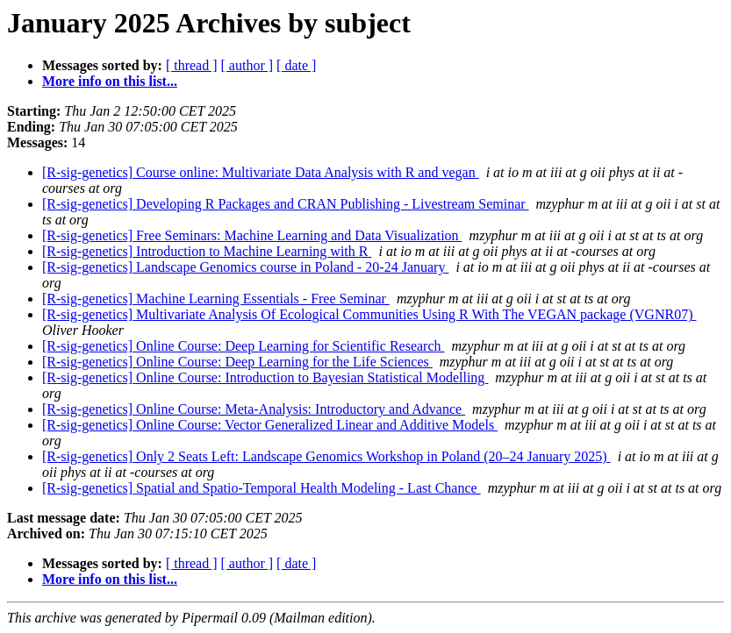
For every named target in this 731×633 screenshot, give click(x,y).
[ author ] (247, 65)
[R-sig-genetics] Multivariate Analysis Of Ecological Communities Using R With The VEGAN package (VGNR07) (369, 314)
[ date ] (296, 65)
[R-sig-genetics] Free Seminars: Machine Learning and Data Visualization (252, 235)
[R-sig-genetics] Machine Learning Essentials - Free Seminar (216, 298)
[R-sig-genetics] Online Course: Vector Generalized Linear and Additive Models (270, 424)
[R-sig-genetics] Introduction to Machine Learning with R (206, 251)
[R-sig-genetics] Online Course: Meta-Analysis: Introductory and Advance (253, 409)
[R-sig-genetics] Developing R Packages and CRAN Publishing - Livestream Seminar (285, 203)
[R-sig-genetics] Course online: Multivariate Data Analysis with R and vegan (260, 172)
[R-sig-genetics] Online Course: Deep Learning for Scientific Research (243, 345)
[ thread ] (192, 65)
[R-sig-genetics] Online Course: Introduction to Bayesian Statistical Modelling (265, 377)
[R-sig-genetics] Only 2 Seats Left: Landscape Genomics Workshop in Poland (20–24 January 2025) (326, 456)
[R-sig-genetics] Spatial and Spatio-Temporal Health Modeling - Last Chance (261, 487)
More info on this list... (109, 81)
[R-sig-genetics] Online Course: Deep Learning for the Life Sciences (237, 361)
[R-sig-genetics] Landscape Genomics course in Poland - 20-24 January (245, 267)
